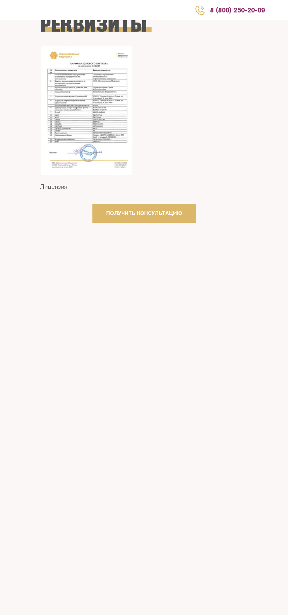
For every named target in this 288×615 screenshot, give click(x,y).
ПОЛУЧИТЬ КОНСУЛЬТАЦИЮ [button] (144, 213)
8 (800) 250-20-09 (237, 10)
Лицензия (53, 186)
